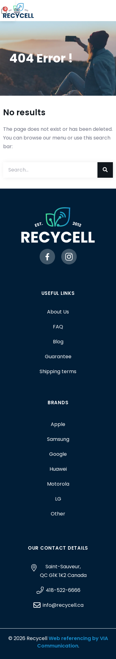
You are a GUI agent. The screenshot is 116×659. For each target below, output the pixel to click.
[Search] (105, 170)
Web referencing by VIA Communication (72, 642)
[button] (106, 11)
